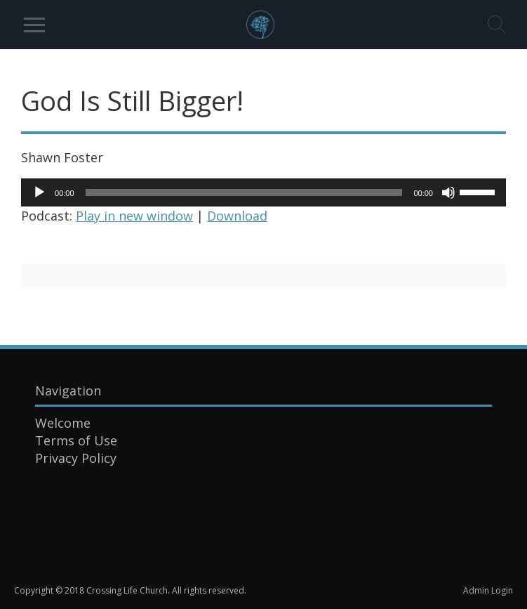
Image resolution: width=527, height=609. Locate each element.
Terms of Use (76, 440)
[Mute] (448, 192)
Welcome (63, 422)
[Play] (39, 192)
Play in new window (134, 215)
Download (237, 215)
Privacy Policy (75, 458)
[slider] (244, 192)
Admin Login (488, 590)
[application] (263, 192)
